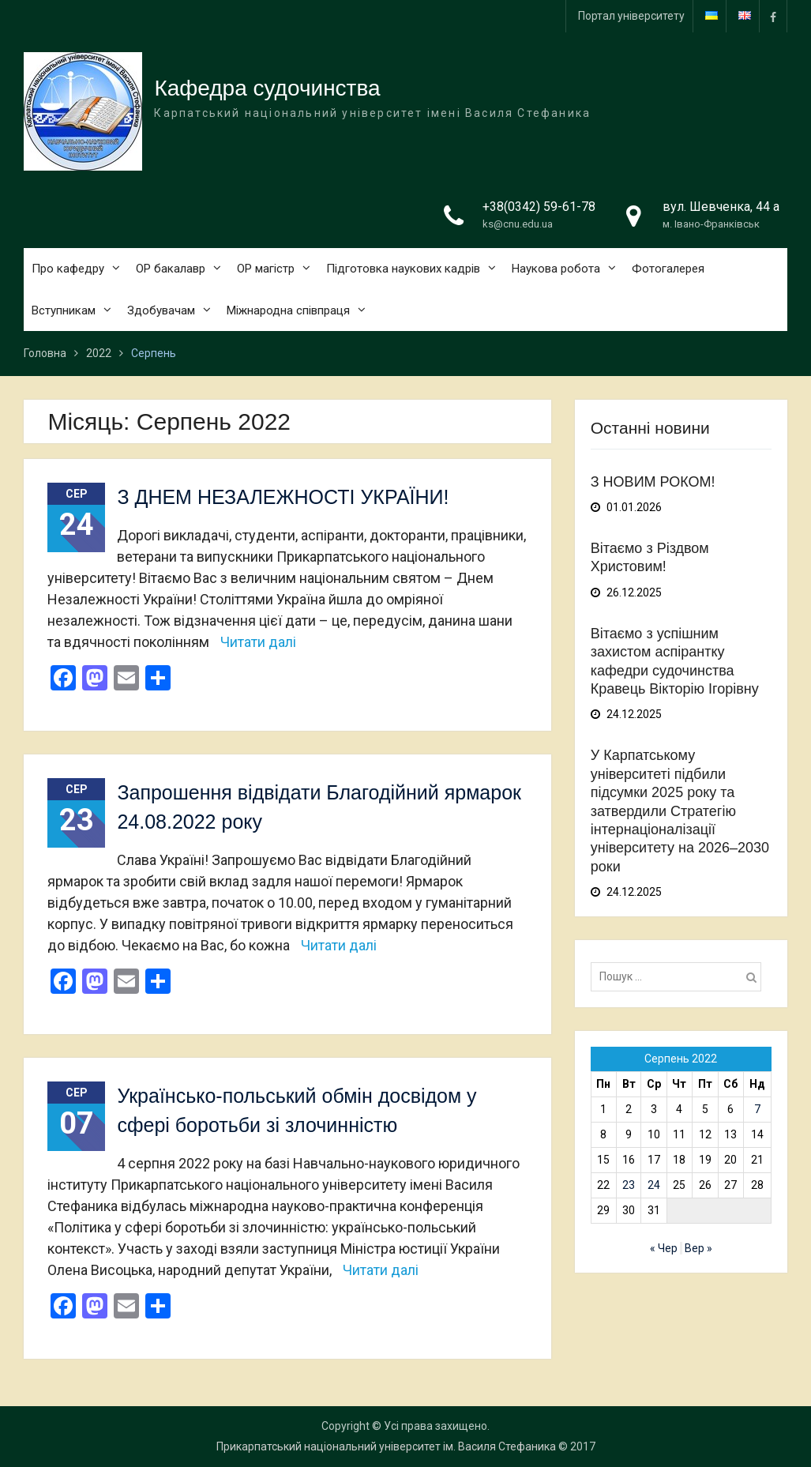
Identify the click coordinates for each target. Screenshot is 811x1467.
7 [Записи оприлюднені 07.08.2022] (757, 1109)
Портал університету (631, 15)
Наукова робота (556, 268)
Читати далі (258, 642)
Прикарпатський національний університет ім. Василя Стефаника (386, 1446)
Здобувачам (161, 310)
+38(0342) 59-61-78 (538, 206)
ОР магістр (266, 268)
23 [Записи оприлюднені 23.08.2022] (628, 1185)
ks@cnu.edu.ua (517, 224)
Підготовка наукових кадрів (403, 268)
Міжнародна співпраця (288, 310)
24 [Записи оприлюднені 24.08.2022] (654, 1185)
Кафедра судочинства (267, 88)
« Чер (664, 1248)
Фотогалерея (668, 268)
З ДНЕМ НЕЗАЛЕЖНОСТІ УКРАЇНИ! (283, 497)
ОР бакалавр (170, 268)
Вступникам (64, 310)
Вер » (698, 1248)
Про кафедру (68, 268)
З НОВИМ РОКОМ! (653, 482)
